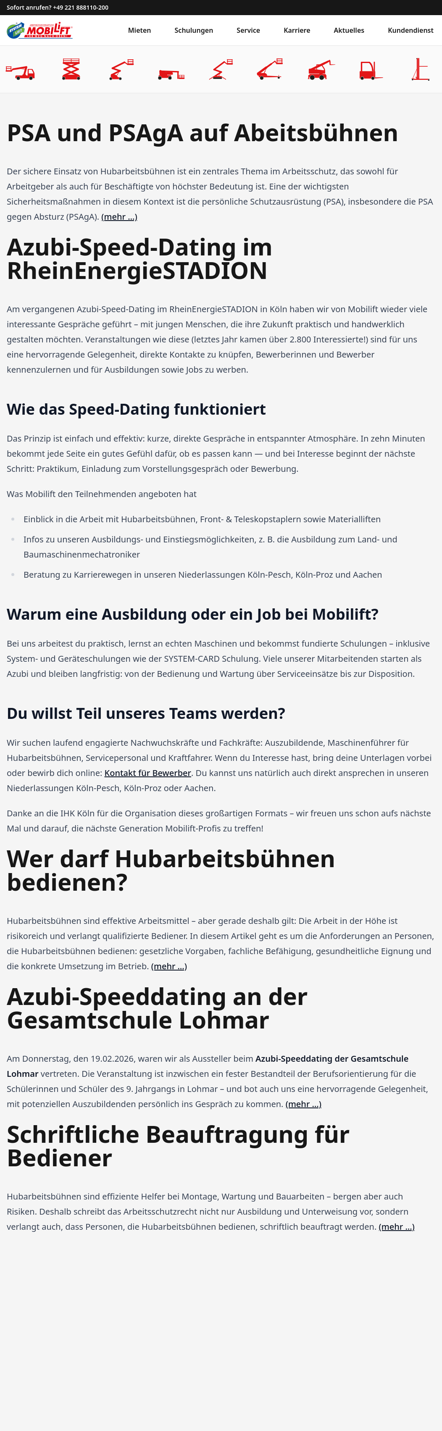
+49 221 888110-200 (80, 7)
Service (248, 30)
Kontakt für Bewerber (148, 773)
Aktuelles (349, 30)
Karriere (297, 30)
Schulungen (194, 30)
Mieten (139, 30)
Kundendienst (411, 30)
